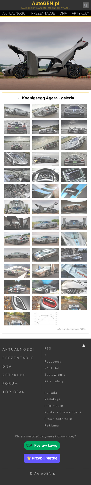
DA (63, 13)
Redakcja (52, 399)
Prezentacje (43, 13)
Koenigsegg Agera (40, 97)
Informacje (53, 406)
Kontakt (50, 392)
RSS (47, 348)
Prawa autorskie (58, 419)
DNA (7, 366)
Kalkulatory (54, 381)
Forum (10, 383)
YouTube (51, 368)
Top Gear (13, 392)
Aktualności (14, 13)
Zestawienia (55, 374)
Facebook (52, 361)
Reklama (51, 425)
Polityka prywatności (62, 412)
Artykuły (13, 375)
